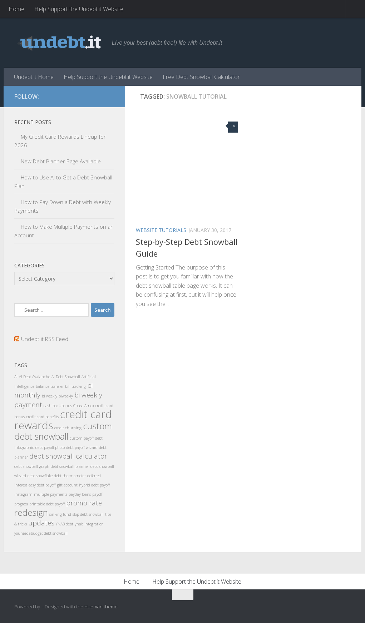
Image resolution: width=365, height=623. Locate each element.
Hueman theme (101, 606)
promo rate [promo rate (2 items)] (84, 503)
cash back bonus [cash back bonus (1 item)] (58, 405)
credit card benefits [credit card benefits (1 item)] (42, 416)
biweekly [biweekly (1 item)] (66, 396)
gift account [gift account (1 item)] (67, 485)
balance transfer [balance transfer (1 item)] (50, 386)
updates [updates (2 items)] (41, 523)
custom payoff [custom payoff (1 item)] (82, 438)
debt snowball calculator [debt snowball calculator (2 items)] (68, 456)
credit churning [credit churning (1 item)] (68, 427)
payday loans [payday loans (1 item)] (80, 494)
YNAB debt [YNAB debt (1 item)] (64, 523)
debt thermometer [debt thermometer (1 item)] (70, 475)
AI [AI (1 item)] (16, 376)
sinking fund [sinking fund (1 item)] (60, 514)
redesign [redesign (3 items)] (31, 512)
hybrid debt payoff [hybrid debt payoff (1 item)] (94, 485)
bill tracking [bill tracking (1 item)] (75, 386)
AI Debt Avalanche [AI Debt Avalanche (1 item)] (34, 376)
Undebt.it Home (34, 77)
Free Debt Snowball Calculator (201, 77)
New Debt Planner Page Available (61, 161)
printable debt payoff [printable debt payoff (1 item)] (47, 503)
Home (16, 9)
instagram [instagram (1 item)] (23, 494)
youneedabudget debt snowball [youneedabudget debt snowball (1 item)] (41, 533)
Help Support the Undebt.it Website (78, 9)
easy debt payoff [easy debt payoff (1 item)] (42, 485)
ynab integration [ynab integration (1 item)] (89, 523)
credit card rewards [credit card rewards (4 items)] (63, 419)
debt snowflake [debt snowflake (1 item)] (40, 475)
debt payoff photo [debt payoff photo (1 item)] (50, 447)
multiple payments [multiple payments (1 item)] (50, 494)
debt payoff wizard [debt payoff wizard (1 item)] (82, 447)
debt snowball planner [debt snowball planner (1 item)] (70, 466)
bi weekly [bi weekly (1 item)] (49, 396)
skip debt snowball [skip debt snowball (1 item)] (88, 514)
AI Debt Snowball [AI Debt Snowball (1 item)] (65, 376)
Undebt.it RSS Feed (44, 338)
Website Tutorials (161, 230)
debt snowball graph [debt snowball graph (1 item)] (31, 466)
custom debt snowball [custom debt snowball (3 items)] (63, 431)
